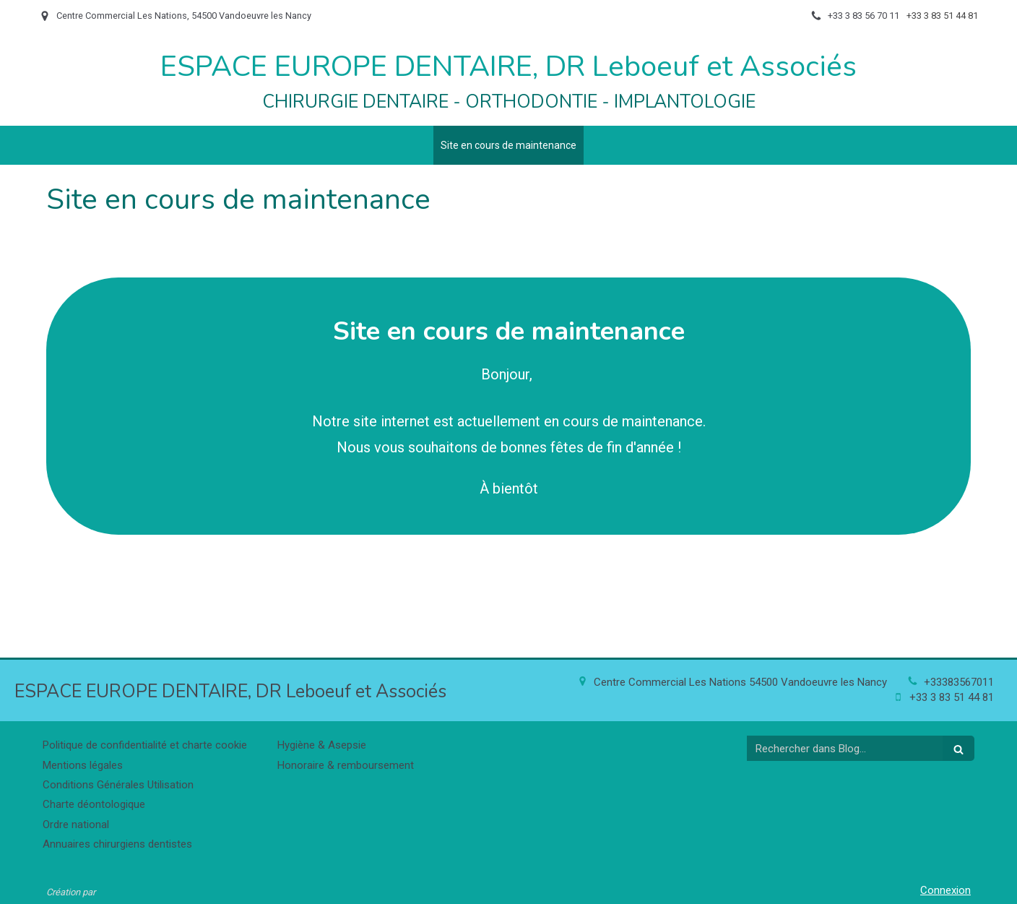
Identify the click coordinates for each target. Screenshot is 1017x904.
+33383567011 (959, 682)
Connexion (945, 890)
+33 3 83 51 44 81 (951, 697)
